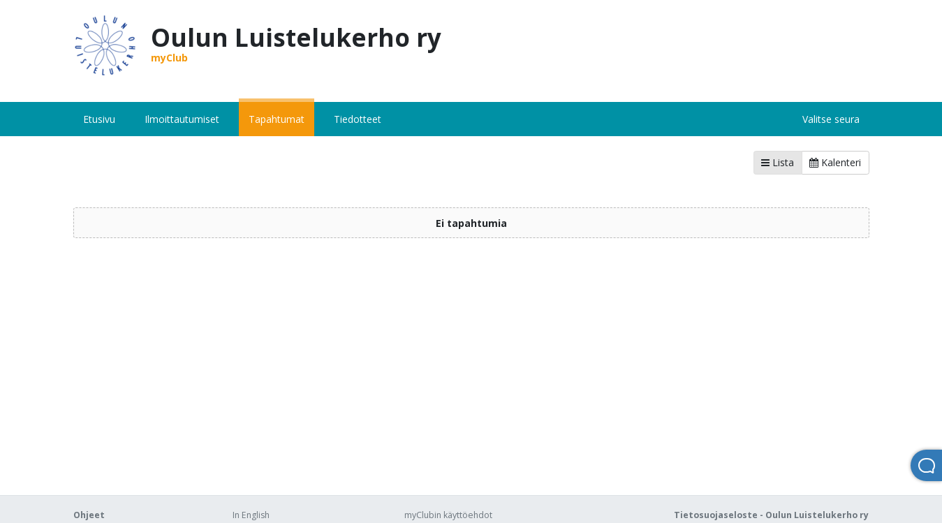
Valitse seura (831, 119)
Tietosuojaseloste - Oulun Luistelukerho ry (771, 515)
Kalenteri (835, 162)
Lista (777, 162)
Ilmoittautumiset (182, 119)
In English (251, 515)
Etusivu (99, 119)
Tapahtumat (276, 119)
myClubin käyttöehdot (448, 515)
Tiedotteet (357, 119)
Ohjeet (89, 515)
